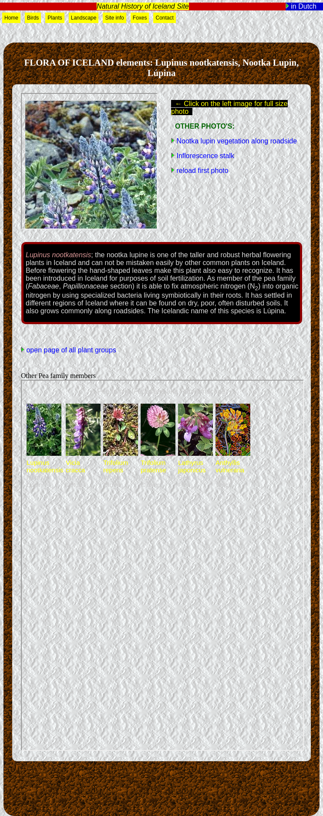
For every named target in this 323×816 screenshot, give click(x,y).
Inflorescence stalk (204, 155)
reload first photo (202, 170)
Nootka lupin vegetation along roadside (236, 141)
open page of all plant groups (70, 350)
